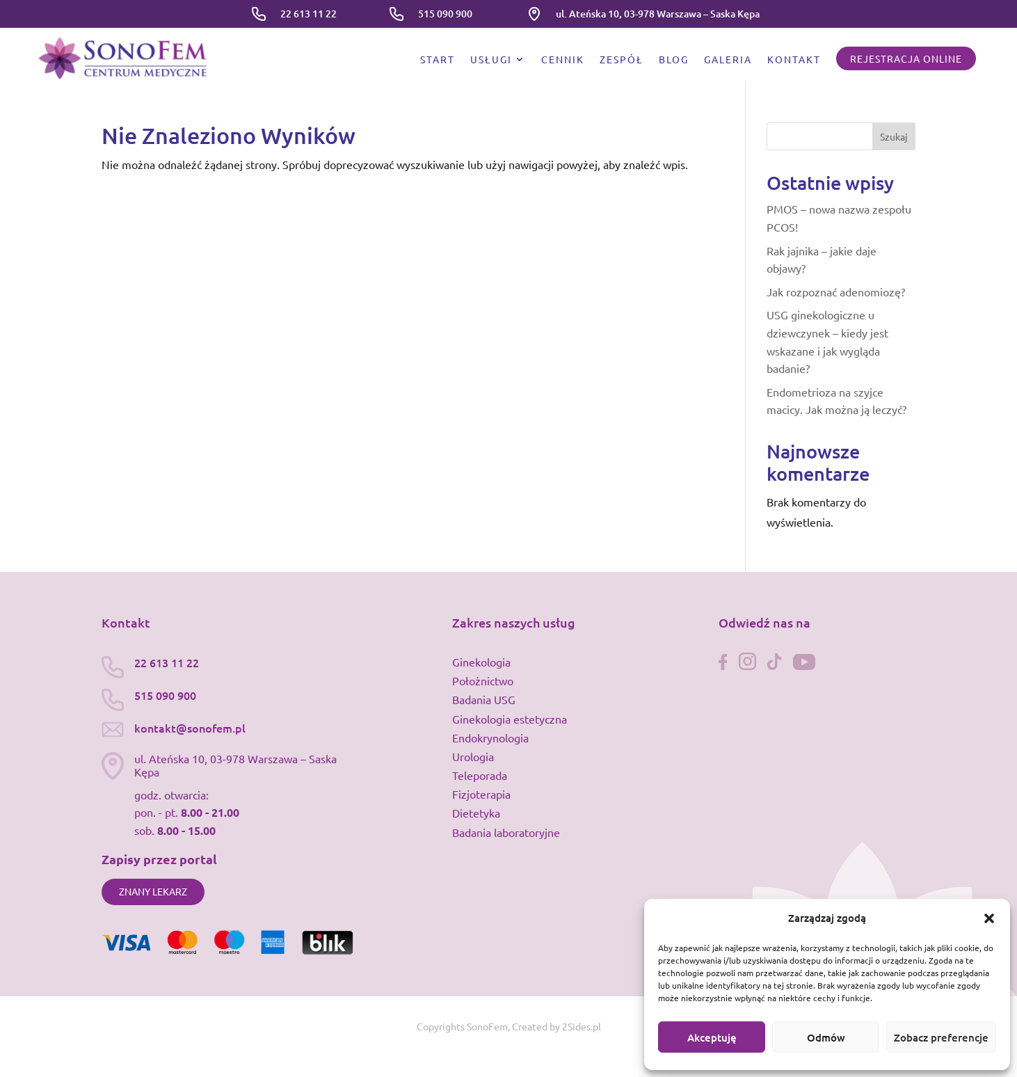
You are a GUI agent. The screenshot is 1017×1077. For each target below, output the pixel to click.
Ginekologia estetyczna (509, 719)
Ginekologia (481, 662)
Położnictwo (482, 680)
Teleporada (479, 775)
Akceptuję (712, 1037)
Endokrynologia (490, 737)
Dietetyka (476, 813)
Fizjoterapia (481, 794)
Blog (674, 59)
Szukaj (894, 136)
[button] (989, 918)
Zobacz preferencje (941, 1037)
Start (437, 59)
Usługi (491, 59)
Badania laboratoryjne (506, 832)
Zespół (621, 59)
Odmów (826, 1037)
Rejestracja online (906, 58)
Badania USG (483, 699)
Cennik (562, 59)
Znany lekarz (153, 891)
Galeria (728, 59)
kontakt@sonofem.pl (190, 727)
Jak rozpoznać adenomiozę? (836, 291)
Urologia (473, 756)
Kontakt (794, 59)
